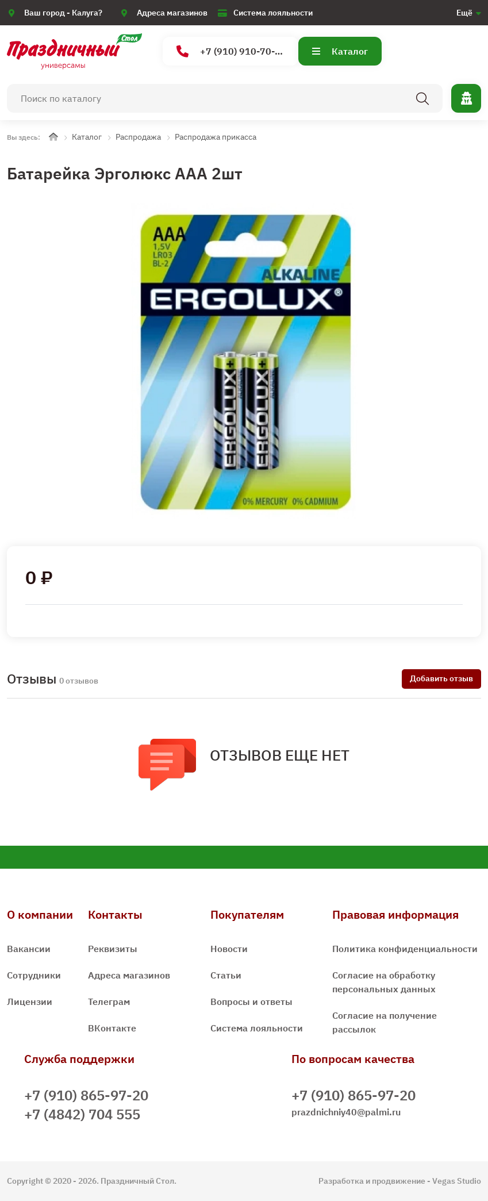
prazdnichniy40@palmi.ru (346, 1112)
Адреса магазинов (172, 12)
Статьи (225, 975)
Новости (229, 948)
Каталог (340, 51)
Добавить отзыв (441, 678)
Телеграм (109, 1001)
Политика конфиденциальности (405, 948)
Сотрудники (34, 975)
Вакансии (29, 948)
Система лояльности (273, 12)
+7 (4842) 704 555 (82, 1114)
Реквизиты (112, 948)
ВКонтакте (112, 1028)
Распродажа (138, 137)
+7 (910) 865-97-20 (86, 1095)
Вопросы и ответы (251, 1001)
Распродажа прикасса (215, 137)
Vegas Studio (456, 1181)
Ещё (464, 12)
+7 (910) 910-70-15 (231, 51)
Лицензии (29, 1001)
